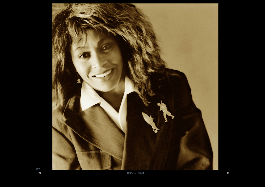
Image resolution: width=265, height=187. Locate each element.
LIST (37, 169)
